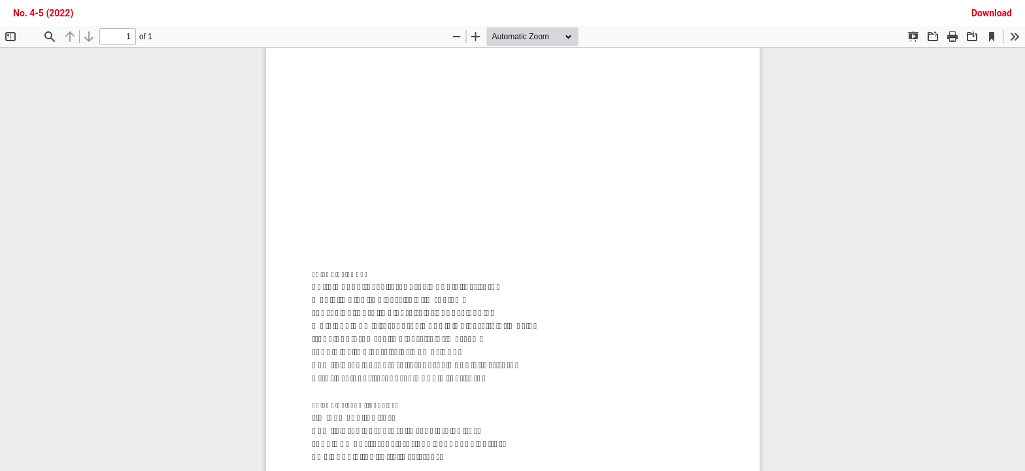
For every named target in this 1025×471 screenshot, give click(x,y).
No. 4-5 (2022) (43, 13)
